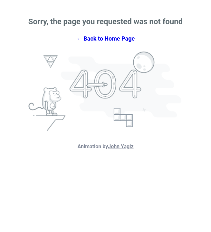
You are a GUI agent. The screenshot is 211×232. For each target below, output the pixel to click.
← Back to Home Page (105, 38)
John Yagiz (120, 146)
